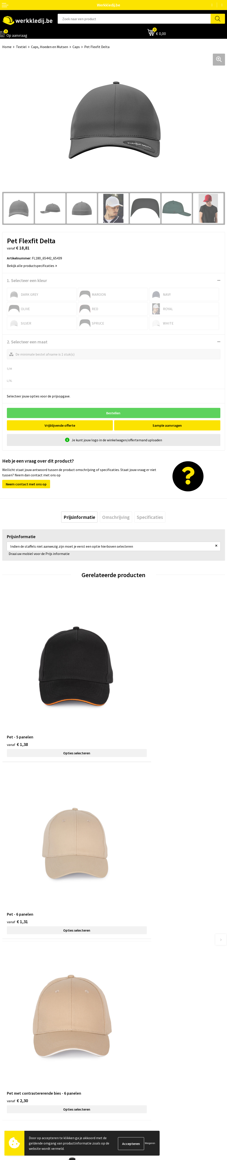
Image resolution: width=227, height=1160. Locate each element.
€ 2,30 (17, 847)
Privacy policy (126, 987)
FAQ (119, 1007)
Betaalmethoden (129, 1053)
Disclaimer (124, 1046)
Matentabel (11, 1066)
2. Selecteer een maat (27, 341)
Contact (122, 980)
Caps (76, 47)
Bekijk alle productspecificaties (32, 265)
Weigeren (150, 1143)
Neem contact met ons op (26, 484)
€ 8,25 (128, 847)
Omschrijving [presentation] (116, 517)
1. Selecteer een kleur (27, 280)
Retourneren (125, 1060)
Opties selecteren (57, 715)
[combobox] (134, 19)
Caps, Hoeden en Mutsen (49, 47)
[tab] (79, 517)
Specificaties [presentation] (150, 517)
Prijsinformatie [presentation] (79, 517)
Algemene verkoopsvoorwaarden (141, 1000)
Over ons (9, 1046)
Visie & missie (12, 1060)
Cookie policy (126, 994)
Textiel (21, 47)
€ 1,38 (17, 706)
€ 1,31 (128, 706)
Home (7, 47)
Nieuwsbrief (11, 1053)
